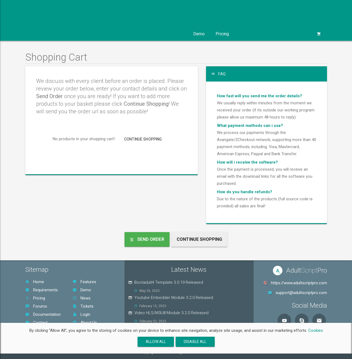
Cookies (315, 330)
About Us (85, 322)
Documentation (43, 314)
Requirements (41, 290)
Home (34, 281)
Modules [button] (72, 33)
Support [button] (172, 33)
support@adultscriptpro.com (301, 292)
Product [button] (41, 33)
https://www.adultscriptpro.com (299, 282)
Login (81, 314)
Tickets (83, 306)
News (82, 298)
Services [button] (141, 33)
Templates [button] (106, 33)
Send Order (147, 239)
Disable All (195, 341)
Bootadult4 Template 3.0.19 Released (168, 282)
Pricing (222, 33)
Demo (199, 33)
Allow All (156, 341)
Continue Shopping (143, 139)
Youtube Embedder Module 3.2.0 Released (173, 297)
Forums (36, 306)
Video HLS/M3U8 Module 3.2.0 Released (171, 312)
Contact (36, 322)
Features (84, 281)
